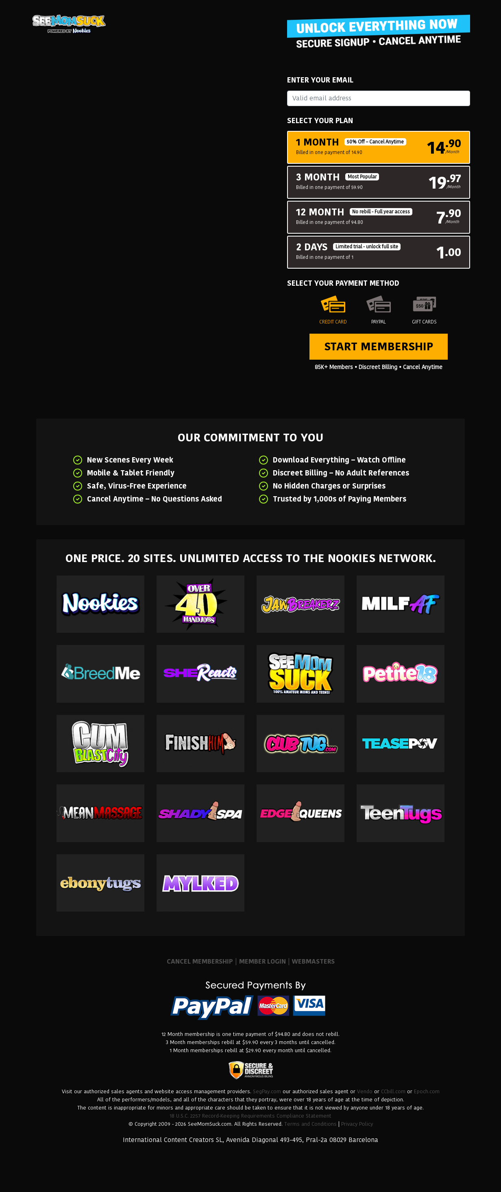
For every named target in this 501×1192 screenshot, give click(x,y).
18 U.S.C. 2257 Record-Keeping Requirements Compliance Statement (250, 1116)
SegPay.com (267, 1091)
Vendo (364, 1091)
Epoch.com (427, 1091)
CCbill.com (393, 1091)
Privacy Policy (357, 1124)
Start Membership (378, 346)
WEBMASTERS (313, 961)
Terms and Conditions (310, 1124)
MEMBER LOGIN (262, 961)
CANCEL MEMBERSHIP (200, 961)
